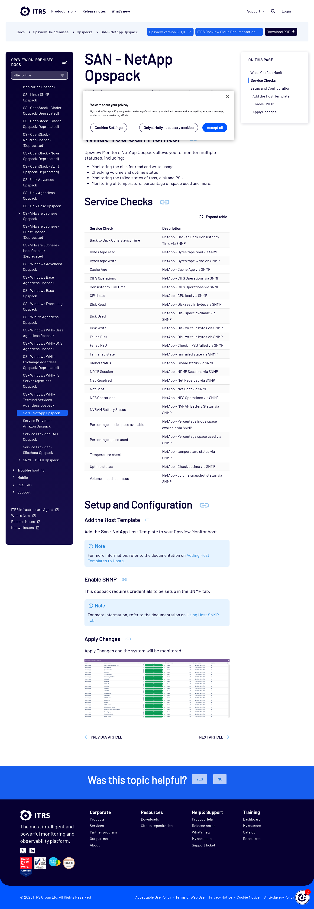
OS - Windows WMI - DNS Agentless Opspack (42, 346)
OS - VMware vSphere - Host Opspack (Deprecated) (41, 250)
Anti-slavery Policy (279, 897)
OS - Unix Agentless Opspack (39, 195)
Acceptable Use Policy (153, 897)
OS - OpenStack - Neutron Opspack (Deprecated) (37, 140)
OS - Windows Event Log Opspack (43, 306)
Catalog (249, 832)
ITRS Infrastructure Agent (32, 509)
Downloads (150, 819)
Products (97, 819)
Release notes (94, 11)
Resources (252, 838)
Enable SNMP (263, 104)
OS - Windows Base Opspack (38, 293)
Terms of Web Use (190, 897)
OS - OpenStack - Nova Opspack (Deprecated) (41, 156)
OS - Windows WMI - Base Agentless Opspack (43, 333)
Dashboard (252, 819)
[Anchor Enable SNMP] (124, 579)
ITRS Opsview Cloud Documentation (226, 31)
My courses (252, 825)
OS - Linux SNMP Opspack (36, 97)
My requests (202, 838)
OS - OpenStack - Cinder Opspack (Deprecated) (42, 110)
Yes (199, 779)
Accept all (215, 127)
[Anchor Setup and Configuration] (204, 504)
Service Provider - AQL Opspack (41, 436)
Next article (211, 737)
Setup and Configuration (270, 88)
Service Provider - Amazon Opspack (37, 423)
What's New (20, 515)
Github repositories (157, 825)
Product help (64, 11)
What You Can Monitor (268, 72)
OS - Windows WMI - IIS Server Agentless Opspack (41, 380)
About (95, 845)
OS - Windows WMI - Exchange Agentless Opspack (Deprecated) (41, 362)
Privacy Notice (220, 897)
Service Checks (263, 80)
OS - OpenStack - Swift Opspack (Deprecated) (41, 169)
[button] (302, 897)
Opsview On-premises (51, 32)
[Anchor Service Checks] (165, 201)
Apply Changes (264, 112)
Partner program (103, 832)
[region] (158, 115)
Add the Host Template (271, 96)
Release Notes (23, 521)
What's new (120, 11)
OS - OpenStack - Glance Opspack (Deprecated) (42, 124)
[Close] (228, 96)
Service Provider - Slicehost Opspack (38, 450)
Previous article (106, 737)
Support (256, 11)
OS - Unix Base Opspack (42, 206)
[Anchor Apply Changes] (128, 638)
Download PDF (281, 31)
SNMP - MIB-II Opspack (41, 460)
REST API (24, 485)
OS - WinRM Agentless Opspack (41, 319)
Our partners (100, 838)
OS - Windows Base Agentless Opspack (38, 280)
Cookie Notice (248, 897)
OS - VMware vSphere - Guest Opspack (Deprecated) (41, 231)
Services (97, 825)
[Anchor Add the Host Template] (148, 519)
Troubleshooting (31, 470)
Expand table (212, 217)
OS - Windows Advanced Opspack (42, 266)
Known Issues (22, 527)
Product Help (202, 819)
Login (286, 11)
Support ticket (203, 845)
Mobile (22, 477)
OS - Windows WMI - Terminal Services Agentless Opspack (39, 399)
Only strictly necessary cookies (169, 127)
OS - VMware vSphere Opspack (40, 216)
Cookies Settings (109, 127)
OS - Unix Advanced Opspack (38, 182)
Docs (21, 32)
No (219, 779)
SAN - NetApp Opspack (119, 32)
